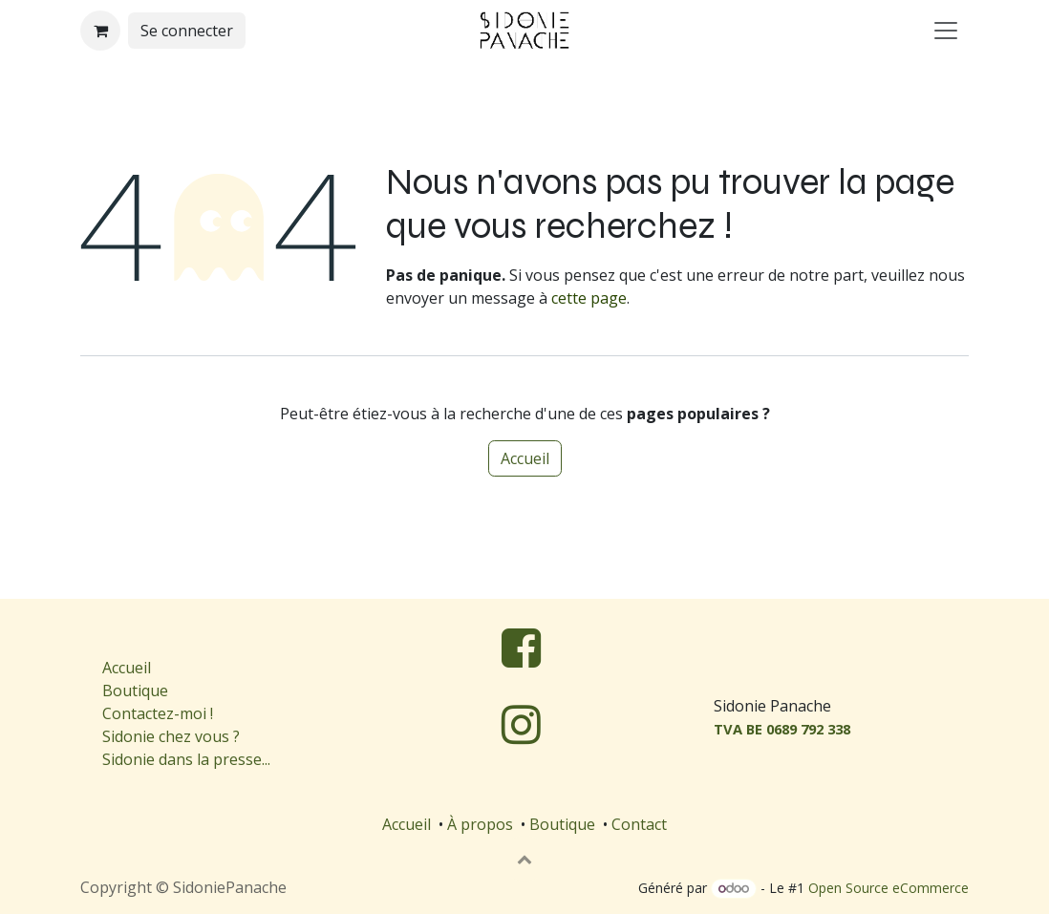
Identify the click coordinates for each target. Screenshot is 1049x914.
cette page (589, 297)
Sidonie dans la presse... (186, 759)
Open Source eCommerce (888, 888)
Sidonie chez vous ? (171, 736)
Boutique (135, 690)
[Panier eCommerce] (100, 31)
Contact (639, 824)
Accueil (525, 458)
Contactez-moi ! (159, 713)
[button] (524, 859)
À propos (480, 824)
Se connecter (186, 30)
